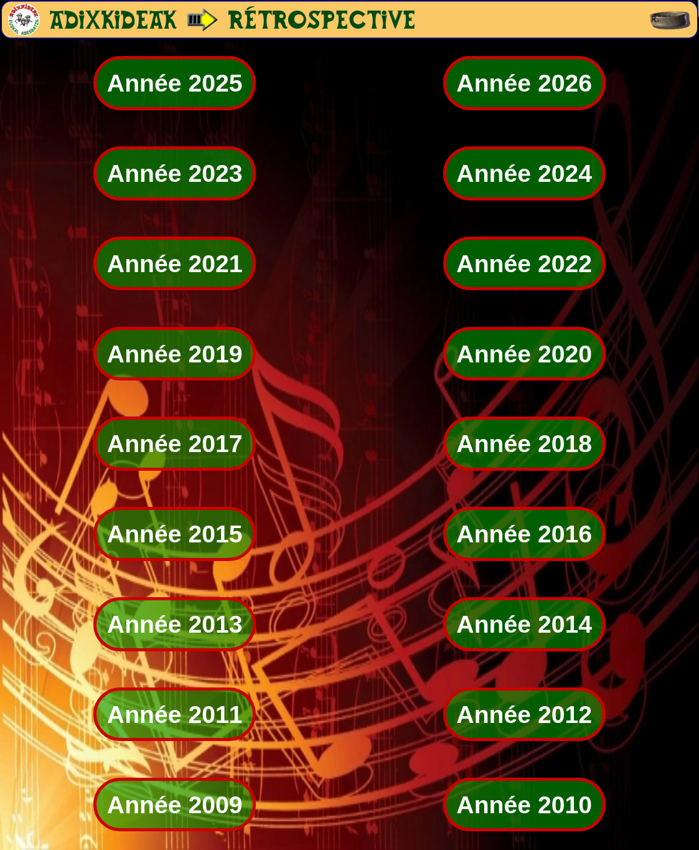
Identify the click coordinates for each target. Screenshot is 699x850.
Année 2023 (175, 173)
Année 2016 (524, 534)
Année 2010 (524, 804)
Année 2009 (175, 804)
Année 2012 (524, 714)
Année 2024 (524, 173)
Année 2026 (524, 83)
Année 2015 (175, 534)
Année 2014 (524, 624)
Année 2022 (524, 263)
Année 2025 (175, 83)
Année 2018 (524, 443)
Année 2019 (175, 353)
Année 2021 (175, 263)
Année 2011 (175, 714)
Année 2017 (175, 443)
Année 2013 (175, 624)
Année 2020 (524, 353)
